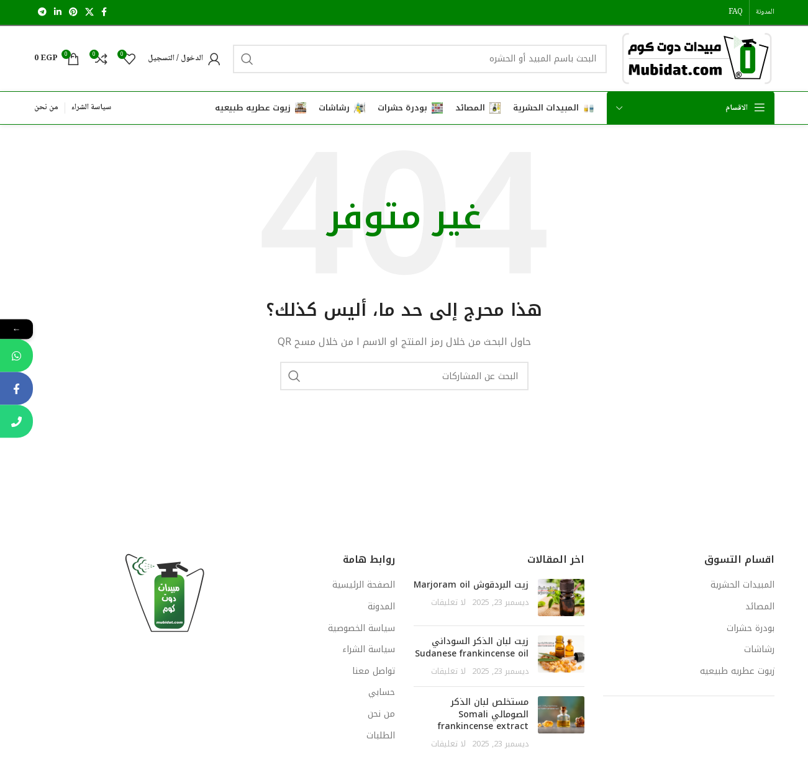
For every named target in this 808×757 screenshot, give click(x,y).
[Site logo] (696, 58)
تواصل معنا (373, 671)
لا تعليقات (448, 602)
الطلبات (380, 736)
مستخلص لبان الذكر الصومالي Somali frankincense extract (483, 714)
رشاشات (759, 649)
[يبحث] (420, 59)
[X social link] (89, 12)
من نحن (381, 714)
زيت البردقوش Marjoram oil (471, 584)
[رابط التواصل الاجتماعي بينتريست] (73, 12)
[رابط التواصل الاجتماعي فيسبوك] (104, 12)
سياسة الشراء (368, 649)
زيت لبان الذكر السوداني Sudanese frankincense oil (472, 647)
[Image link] (164, 593)
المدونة (381, 607)
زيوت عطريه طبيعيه (737, 671)
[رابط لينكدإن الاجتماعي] (57, 12)
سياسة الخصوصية (361, 628)
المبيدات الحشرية (742, 585)
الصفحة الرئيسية (363, 585)
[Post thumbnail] (561, 597)
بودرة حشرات (750, 628)
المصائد (759, 607)
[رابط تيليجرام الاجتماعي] (42, 12)
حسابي (381, 692)
